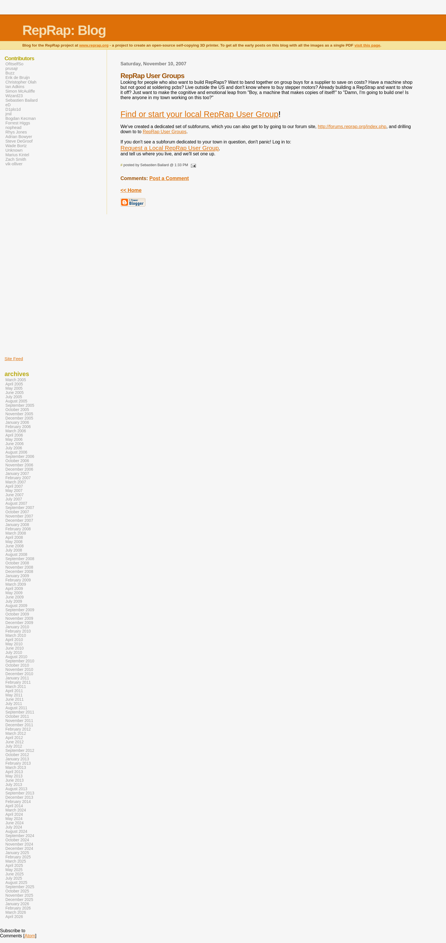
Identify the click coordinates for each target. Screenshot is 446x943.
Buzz (10, 73)
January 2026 (17, 904)
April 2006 (14, 435)
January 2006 (17, 422)
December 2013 (19, 797)
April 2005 (14, 384)
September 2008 (19, 559)
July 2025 (13, 878)
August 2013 (16, 789)
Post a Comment (169, 178)
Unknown (13, 150)
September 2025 (19, 887)
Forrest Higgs (17, 123)
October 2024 (17, 840)
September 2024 (19, 836)
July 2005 (13, 397)
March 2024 (15, 810)
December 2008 (19, 571)
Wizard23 (14, 95)
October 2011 (17, 716)
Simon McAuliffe (20, 91)
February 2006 (18, 427)
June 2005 (14, 393)
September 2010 (19, 661)
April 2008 (14, 537)
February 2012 (18, 729)
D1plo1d (13, 109)
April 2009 (14, 589)
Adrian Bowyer (18, 136)
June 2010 (14, 648)
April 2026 (14, 917)
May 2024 (13, 819)
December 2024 (19, 848)
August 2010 (16, 657)
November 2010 (19, 669)
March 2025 (15, 861)
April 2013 (14, 772)
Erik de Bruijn (17, 77)
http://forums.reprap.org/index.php (352, 126)
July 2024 (13, 827)
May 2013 (13, 776)
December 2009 (19, 623)
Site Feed (14, 358)
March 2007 (15, 482)
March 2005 (15, 380)
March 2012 (15, 733)
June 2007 (14, 495)
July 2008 (13, 550)
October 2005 (17, 410)
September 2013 (19, 793)
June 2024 (14, 823)
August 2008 (16, 554)
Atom (29, 935)
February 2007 (18, 478)
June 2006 (14, 444)
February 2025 (18, 857)
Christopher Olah (20, 82)
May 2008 (13, 542)
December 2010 (19, 674)
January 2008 (17, 525)
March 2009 (15, 584)
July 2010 (13, 652)
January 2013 (17, 759)
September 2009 (19, 610)
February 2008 (18, 529)
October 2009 (17, 614)
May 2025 (13, 870)
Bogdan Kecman (20, 118)
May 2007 (13, 491)
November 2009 (19, 618)
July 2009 (13, 601)
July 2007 (13, 499)
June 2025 (14, 874)
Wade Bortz (16, 145)
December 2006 (19, 469)
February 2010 (18, 631)
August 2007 (16, 503)
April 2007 (14, 486)
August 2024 (16, 831)
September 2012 (19, 750)
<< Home (130, 190)
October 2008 (17, 563)
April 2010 (14, 640)
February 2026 (18, 908)
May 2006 (13, 439)
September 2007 (19, 508)
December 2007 (19, 520)
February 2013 (18, 763)
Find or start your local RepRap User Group (199, 114)
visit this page (367, 45)
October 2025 (17, 891)
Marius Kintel (17, 155)
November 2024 (19, 844)
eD (8, 105)
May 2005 (13, 388)
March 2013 (15, 767)
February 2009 (18, 580)
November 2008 (19, 567)
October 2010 (17, 665)
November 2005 (19, 414)
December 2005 (19, 418)
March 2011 (15, 687)
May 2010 (13, 644)
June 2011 (14, 699)
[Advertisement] (22, 261)
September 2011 (19, 712)
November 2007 (19, 516)
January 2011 (17, 678)
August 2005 (16, 401)
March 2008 (15, 533)
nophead (13, 127)
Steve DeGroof (19, 141)
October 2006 (17, 461)
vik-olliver (13, 164)
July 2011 (13, 704)
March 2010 (15, 635)
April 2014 (14, 806)
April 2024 (14, 814)
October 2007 (17, 512)
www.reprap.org (94, 45)
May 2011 (13, 695)
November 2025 (19, 895)
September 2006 (19, 456)
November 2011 (19, 721)
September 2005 (19, 405)
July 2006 (13, 448)
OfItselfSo (14, 64)
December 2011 (19, 725)
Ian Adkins (14, 86)
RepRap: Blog (64, 30)
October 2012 (17, 755)
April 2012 (14, 738)
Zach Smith (15, 159)
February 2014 (18, 802)
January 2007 (17, 474)
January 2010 (17, 627)
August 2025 (16, 883)
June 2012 (14, 742)
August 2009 (16, 606)
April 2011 (14, 691)
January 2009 (17, 576)
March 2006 (15, 431)
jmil (8, 114)
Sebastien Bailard (21, 100)
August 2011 (16, 708)
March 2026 (15, 912)
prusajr (11, 68)
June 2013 (14, 780)
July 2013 (13, 785)
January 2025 (17, 853)
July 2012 (13, 746)
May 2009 (13, 593)
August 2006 (16, 452)
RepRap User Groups (165, 131)
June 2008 (14, 546)
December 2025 (19, 900)
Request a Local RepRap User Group (169, 148)
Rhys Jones (16, 132)
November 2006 (19, 465)
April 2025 (14, 865)
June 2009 (14, 597)
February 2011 (18, 682)
